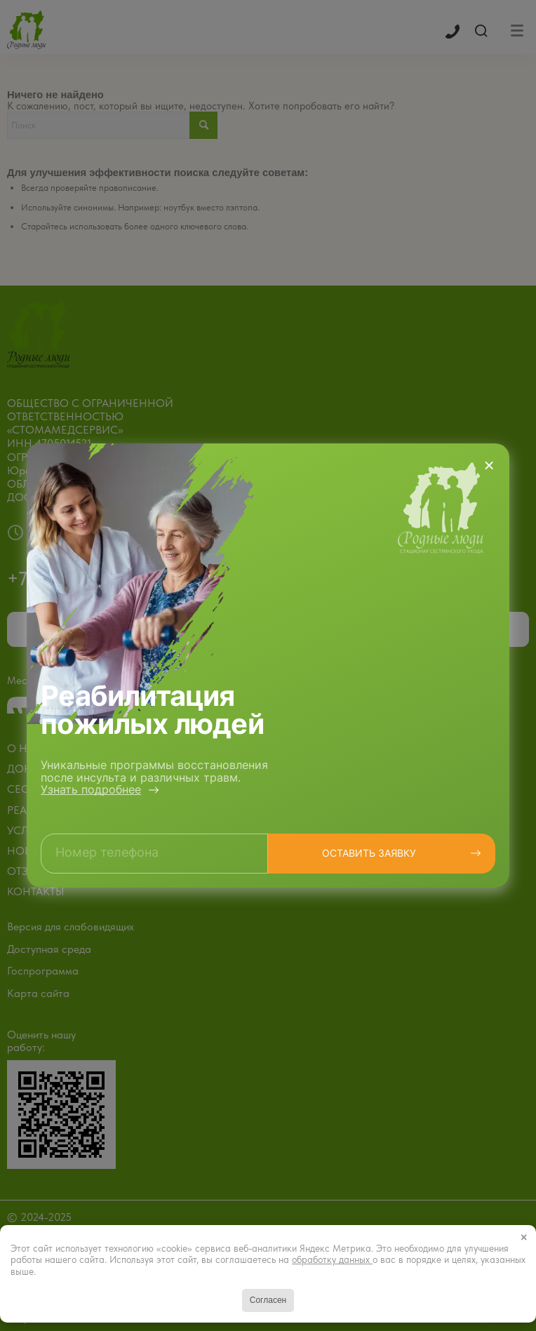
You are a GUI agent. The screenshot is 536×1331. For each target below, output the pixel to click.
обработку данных (332, 1259)
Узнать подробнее (91, 789)
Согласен (268, 1300)
